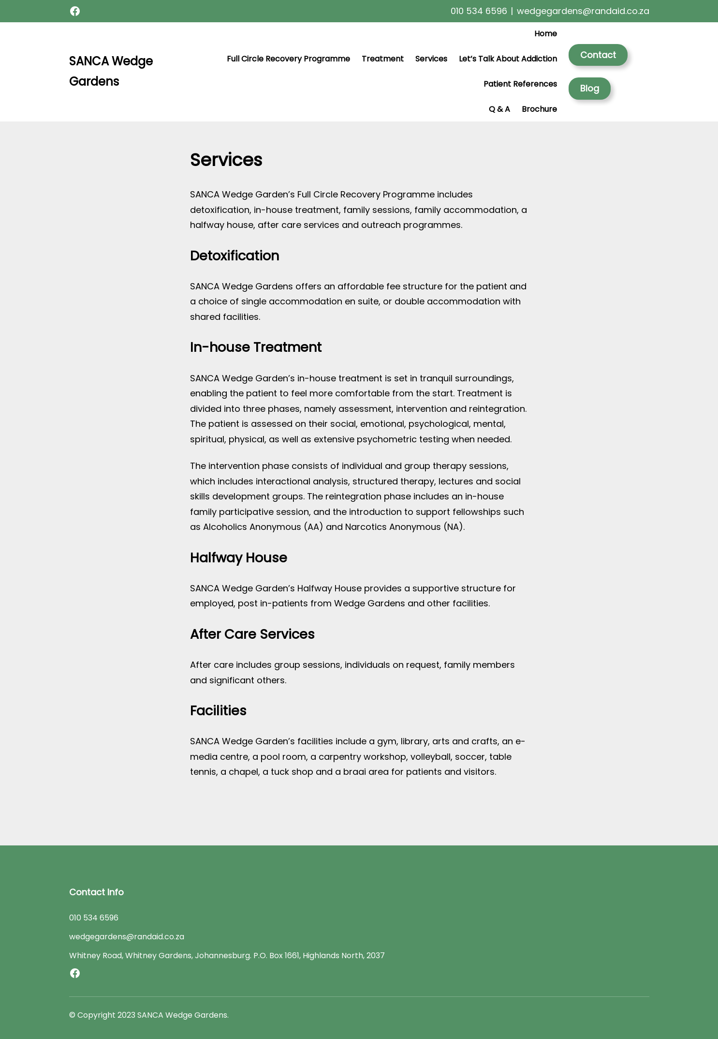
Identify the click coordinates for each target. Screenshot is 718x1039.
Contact (598, 55)
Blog (589, 88)
